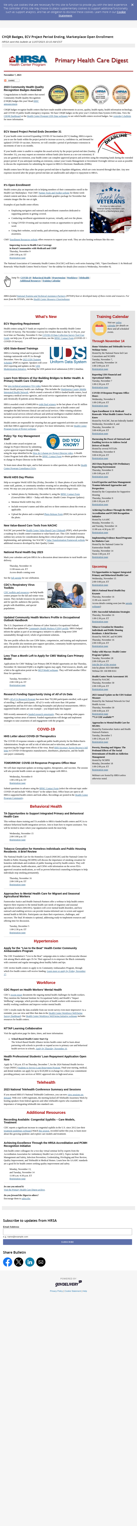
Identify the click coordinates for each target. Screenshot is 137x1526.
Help (85, 1291)
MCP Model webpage (48, 670)
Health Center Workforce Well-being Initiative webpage (51, 1016)
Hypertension (58, 277)
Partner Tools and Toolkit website (54, 192)
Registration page (17, 258)
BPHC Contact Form (64, 338)
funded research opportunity (41, 714)
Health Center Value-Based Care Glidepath (45, 530)
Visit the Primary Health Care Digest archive (24, 1189)
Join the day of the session (104, 664)
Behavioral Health (42, 277)
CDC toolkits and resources (16, 592)
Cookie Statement (73, 1291)
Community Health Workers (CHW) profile (48, 628)
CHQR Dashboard (12, 116)
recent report (16, 994)
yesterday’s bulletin (122, 116)
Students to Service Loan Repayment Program (39, 1067)
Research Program (22, 699)
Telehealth (84, 277)
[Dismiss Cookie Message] (132, 3)
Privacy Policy (56, 1291)
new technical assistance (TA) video (24, 386)
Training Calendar (51, 280)
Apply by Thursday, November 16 (51, 1048)
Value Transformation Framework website (65, 540)
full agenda (16, 578)
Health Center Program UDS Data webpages (47, 116)
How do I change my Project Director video (53, 453)
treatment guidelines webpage (17, 1130)
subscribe (26, 1198)
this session (44, 1130)
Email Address (11, 1227)
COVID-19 (26, 277)
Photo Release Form (53, 514)
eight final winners (47, 404)
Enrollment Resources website (23, 239)
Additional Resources (30, 280)
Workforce (72, 277)
